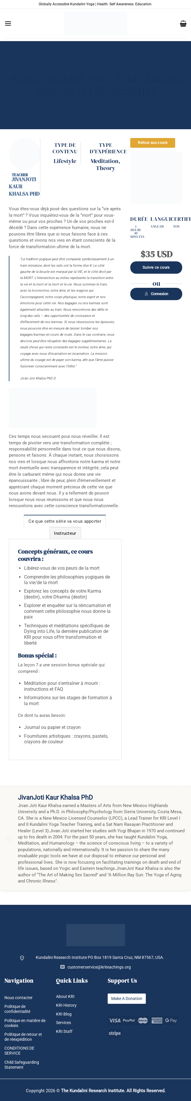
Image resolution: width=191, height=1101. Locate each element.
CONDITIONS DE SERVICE (19, 1050)
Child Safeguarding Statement (21, 1065)
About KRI (65, 996)
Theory (105, 168)
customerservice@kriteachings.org (95, 966)
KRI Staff (64, 1031)
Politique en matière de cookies (24, 1023)
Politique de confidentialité (17, 1009)
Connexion (156, 294)
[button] (8, 23)
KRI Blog (64, 1014)
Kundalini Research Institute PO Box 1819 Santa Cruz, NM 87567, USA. (100, 957)
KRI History (66, 1005)
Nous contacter (18, 997)
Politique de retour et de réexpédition (23, 1037)
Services (63, 1022)
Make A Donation (126, 998)
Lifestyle (65, 161)
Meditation (105, 161)
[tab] (65, 521)
